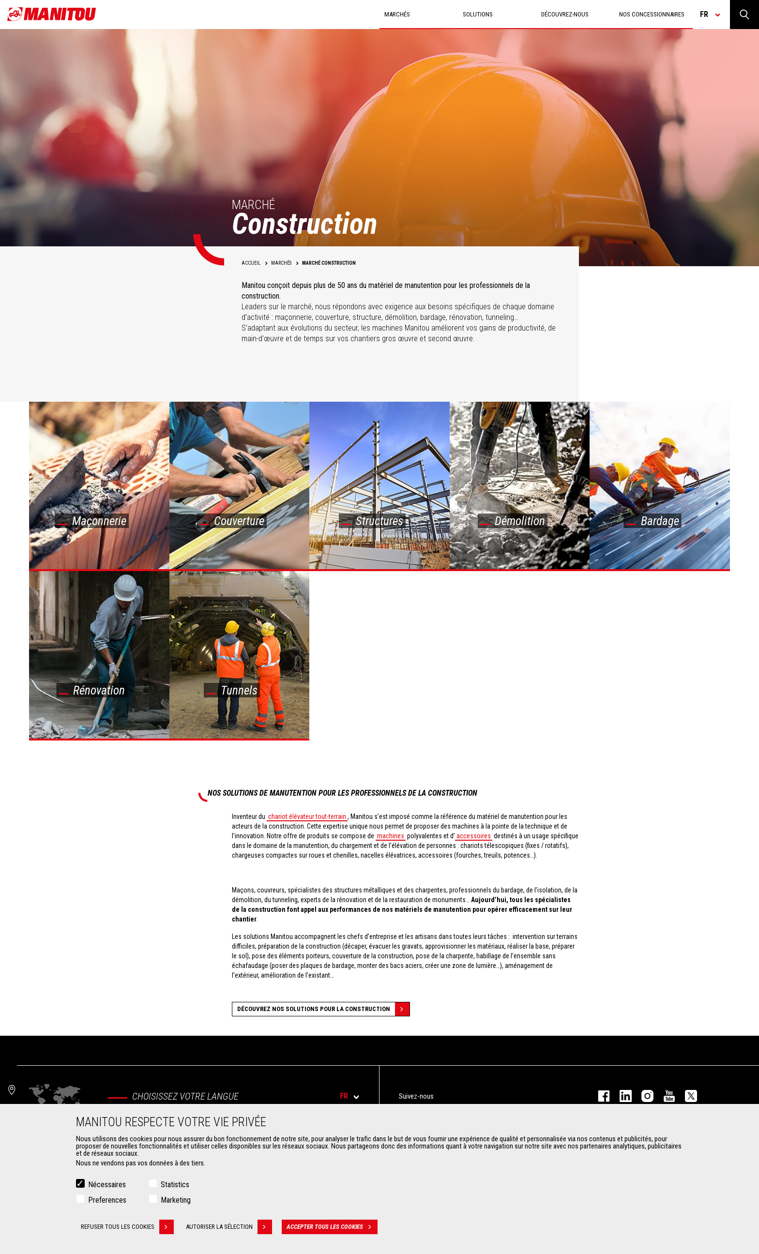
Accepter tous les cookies (332, 1227)
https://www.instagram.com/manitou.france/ (642, 1096)
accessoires (473, 836)
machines (390, 836)
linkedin (621, 1096)
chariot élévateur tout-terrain (307, 816)
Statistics (175, 1184)
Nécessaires (107, 1184)
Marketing (176, 1200)
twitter (686, 1096)
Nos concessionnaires (651, 14)
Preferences (107, 1200)
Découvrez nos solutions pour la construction (323, 1009)
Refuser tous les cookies (127, 1227)
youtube (664, 1096)
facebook (599, 1096)
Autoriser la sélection (229, 1227)
